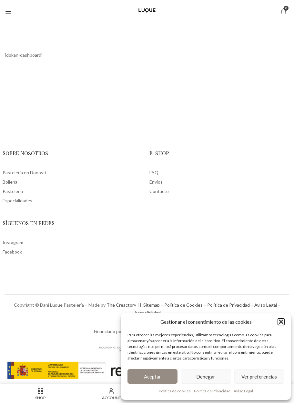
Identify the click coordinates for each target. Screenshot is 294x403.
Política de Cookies (183, 305)
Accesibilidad (147, 312)
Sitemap (151, 305)
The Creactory (121, 305)
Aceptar (152, 376)
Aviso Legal (243, 391)
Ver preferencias (259, 376)
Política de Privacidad (212, 391)
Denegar (205, 376)
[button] (281, 322)
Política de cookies (175, 391)
